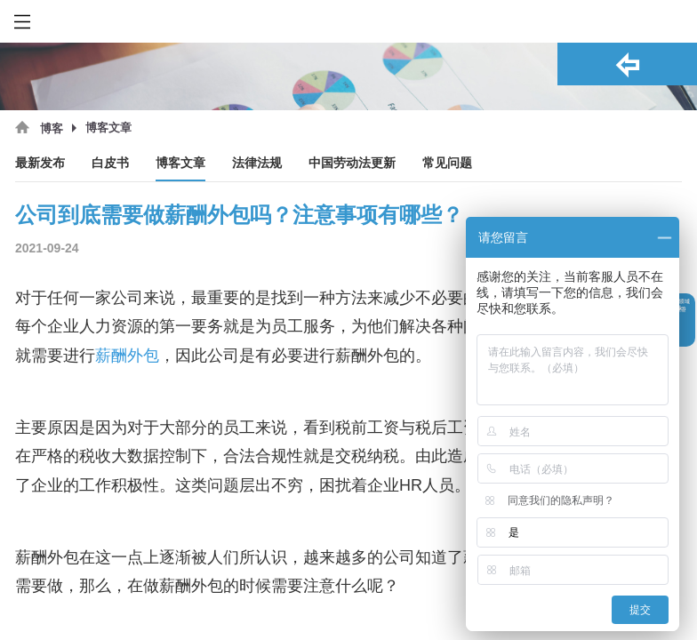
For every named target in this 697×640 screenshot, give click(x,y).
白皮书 (110, 163)
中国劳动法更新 (352, 163)
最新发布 (40, 163)
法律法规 (257, 163)
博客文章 (180, 163)
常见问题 (447, 163)
